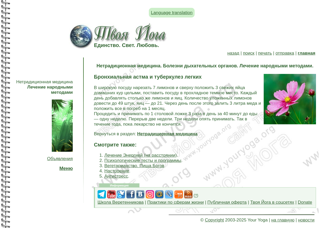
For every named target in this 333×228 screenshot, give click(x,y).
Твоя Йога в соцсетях (272, 202)
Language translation (172, 12)
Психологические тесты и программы (142, 160)
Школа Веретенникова (121, 202)
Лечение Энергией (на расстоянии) (140, 155)
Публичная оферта (227, 202)
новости (306, 220)
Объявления (60, 158)
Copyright (214, 220)
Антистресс (116, 176)
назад (233, 53)
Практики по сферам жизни (175, 202)
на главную (282, 220)
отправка (284, 53)
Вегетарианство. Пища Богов (134, 165)
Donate (305, 202)
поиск (249, 53)
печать (265, 53)
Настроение (116, 170)
